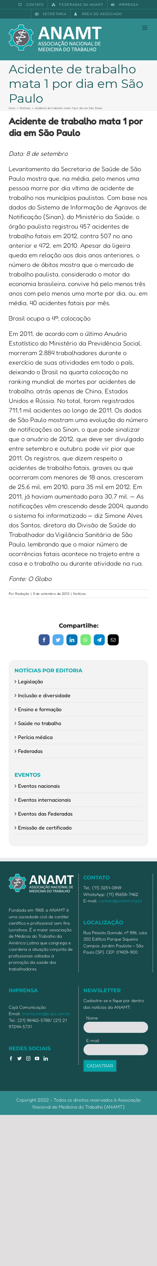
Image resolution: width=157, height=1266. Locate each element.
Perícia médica (35, 737)
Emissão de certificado (45, 827)
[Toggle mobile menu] (145, 28)
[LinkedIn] (46, 1058)
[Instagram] (28, 1058)
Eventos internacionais (44, 799)
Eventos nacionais (39, 786)
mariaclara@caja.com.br (46, 1013)
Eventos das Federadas (45, 813)
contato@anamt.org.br (120, 900)
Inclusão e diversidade (44, 695)
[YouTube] (37, 1058)
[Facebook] (11, 1058)
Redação (22, 593)
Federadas (30, 751)
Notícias (79, 593)
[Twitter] (19, 1058)
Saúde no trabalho (39, 723)
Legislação (30, 681)
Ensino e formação (40, 709)
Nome (92, 1018)
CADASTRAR (100, 1065)
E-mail (94, 1040)
